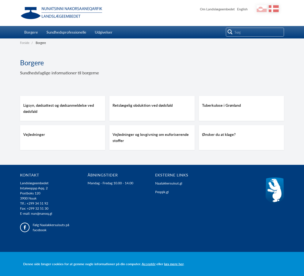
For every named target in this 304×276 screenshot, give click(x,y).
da (274, 8)
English (242, 9)
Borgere (31, 32)
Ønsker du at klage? (219, 134)
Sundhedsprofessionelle (66, 32)
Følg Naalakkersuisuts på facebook (51, 227)
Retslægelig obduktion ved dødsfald (143, 105)
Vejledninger (34, 134)
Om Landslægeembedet (217, 9)
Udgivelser (104, 32)
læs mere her (173, 264)
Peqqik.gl (162, 192)
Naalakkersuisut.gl (168, 183)
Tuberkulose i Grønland (221, 105)
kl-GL (262, 8)
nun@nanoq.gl (41, 213)
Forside (24, 43)
